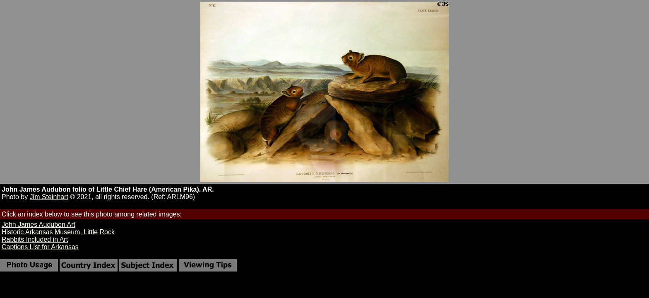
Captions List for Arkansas (40, 246)
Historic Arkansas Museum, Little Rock (58, 232)
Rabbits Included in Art (35, 239)
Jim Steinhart (49, 196)
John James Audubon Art (38, 224)
